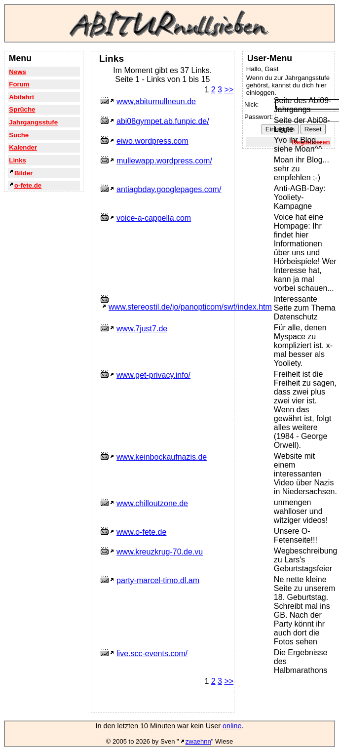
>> (228, 89)
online (232, 726)
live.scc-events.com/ (152, 653)
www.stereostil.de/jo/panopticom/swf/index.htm (190, 307)
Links (17, 160)
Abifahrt (21, 97)
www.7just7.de (141, 328)
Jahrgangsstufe (33, 122)
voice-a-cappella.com (153, 218)
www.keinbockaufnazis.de (161, 457)
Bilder (23, 173)
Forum (19, 84)
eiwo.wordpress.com (152, 141)
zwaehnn (198, 741)
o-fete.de (27, 185)
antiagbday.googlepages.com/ (168, 189)
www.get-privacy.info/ (153, 375)
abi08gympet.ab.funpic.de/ (162, 121)
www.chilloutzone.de (152, 503)
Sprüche (22, 109)
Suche (19, 135)
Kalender (23, 147)
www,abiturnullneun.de (156, 101)
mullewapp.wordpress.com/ (164, 161)
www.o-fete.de (141, 532)
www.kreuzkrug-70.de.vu (159, 552)
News (17, 72)
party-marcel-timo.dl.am (157, 580)
